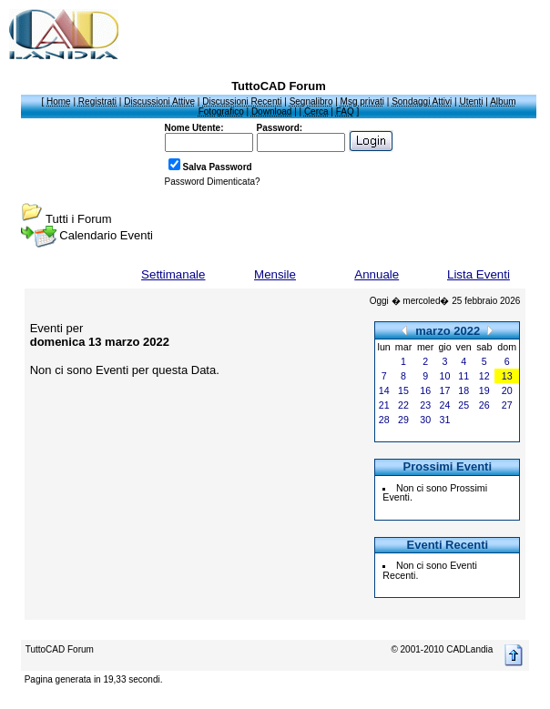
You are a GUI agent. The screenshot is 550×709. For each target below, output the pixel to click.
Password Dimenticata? (212, 182)
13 (507, 375)
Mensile (275, 274)
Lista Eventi (478, 274)
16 (425, 390)
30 (425, 419)
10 (445, 375)
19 (484, 390)
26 (484, 405)
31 (445, 419)
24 (445, 405)
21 (384, 405)
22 (403, 405)
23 (425, 405)
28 (384, 419)
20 (507, 390)
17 (445, 390)
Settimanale (173, 274)
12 (484, 375)
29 (403, 419)
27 (507, 405)
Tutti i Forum (78, 219)
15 (403, 390)
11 (463, 375)
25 (463, 405)
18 (463, 390)
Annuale (376, 274)
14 (384, 390)
